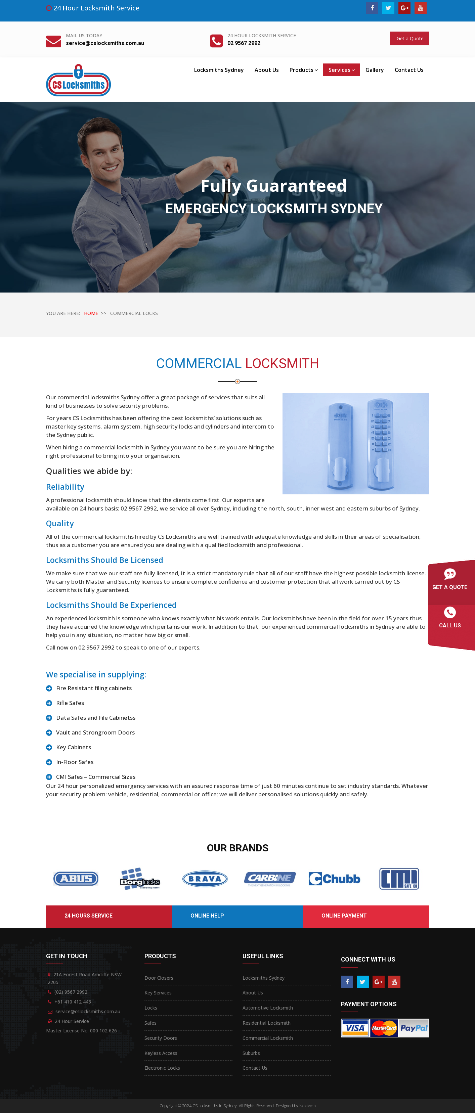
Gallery (374, 70)
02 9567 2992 (243, 43)
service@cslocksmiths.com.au (105, 43)
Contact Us (409, 70)
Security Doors (160, 1038)
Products (304, 70)
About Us (267, 70)
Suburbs (251, 1053)
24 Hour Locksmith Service (261, 35)
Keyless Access (160, 1053)
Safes (150, 1023)
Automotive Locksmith (268, 1008)
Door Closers (158, 978)
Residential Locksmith (267, 1023)
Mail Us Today (84, 35)
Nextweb (307, 1106)
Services (342, 70)
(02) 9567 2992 (70, 992)
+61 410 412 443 (72, 1001)
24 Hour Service (72, 1021)
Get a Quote (409, 38)
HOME (91, 313)
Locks (150, 1008)
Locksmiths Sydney (219, 70)
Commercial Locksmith (268, 1038)
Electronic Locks (162, 1068)
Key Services (158, 992)
